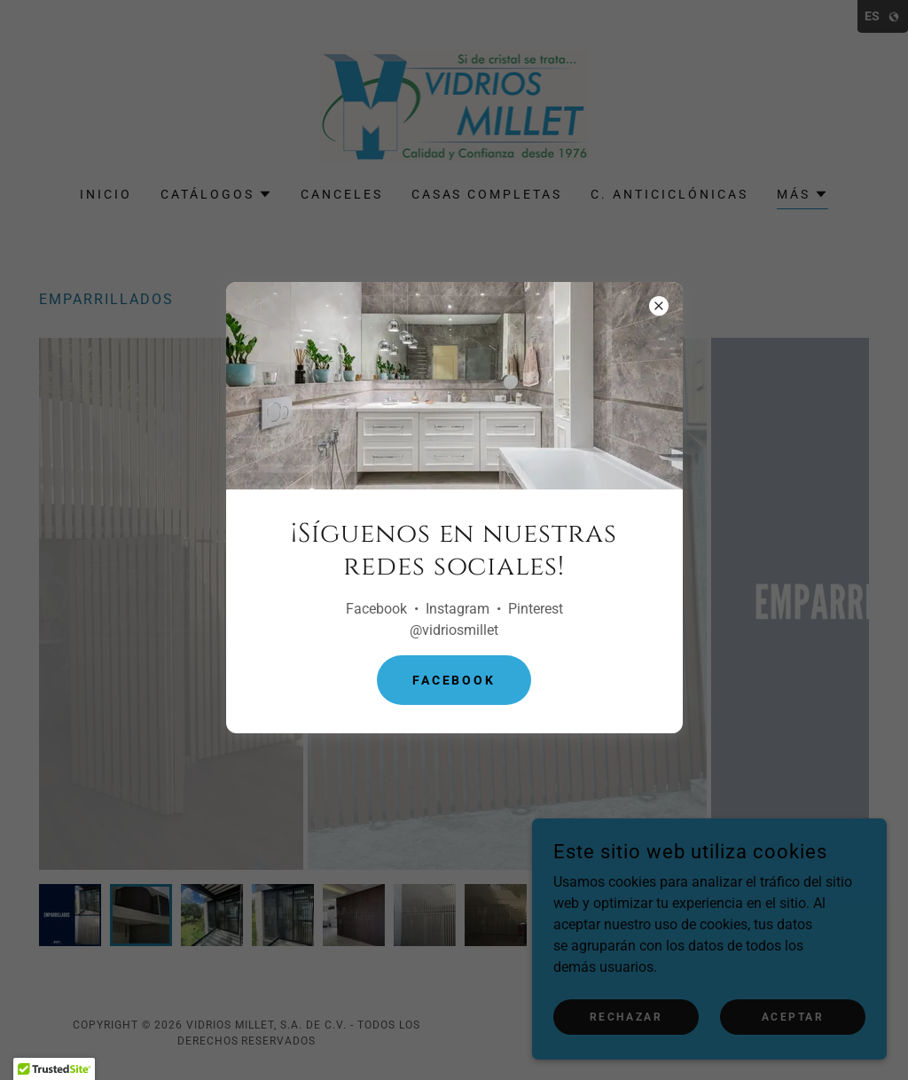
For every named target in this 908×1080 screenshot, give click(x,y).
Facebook (454, 680)
